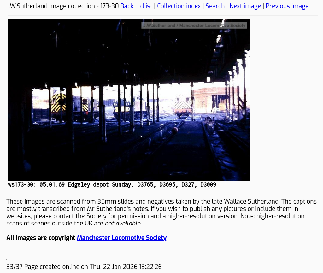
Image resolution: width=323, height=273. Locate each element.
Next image (245, 6)
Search (215, 6)
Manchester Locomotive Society (121, 238)
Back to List (136, 6)
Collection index (179, 6)
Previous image (287, 6)
